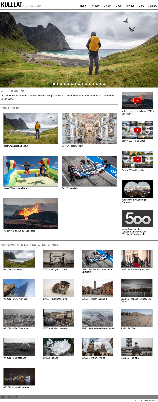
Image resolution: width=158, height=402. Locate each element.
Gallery (107, 5)
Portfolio (95, 5)
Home (83, 5)
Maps (118, 5)
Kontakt (152, 5)
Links (141, 5)
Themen (130, 5)
